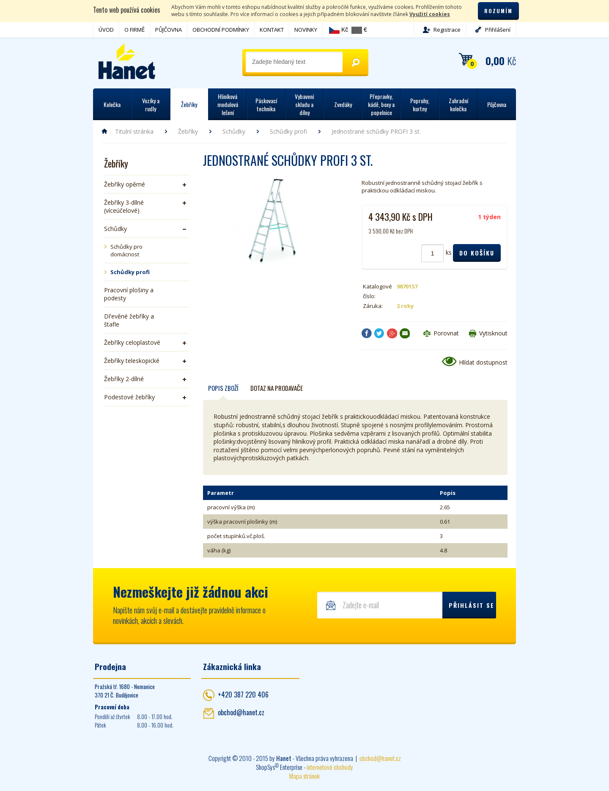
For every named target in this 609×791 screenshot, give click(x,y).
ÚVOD (106, 29)
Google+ (392, 333)
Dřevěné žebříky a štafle (129, 320)
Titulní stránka (134, 131)
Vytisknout (493, 333)
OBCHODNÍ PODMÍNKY (220, 29)
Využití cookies (429, 14)
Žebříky (188, 131)
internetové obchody (330, 767)
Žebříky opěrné (124, 184)
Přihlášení (497, 29)
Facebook (367, 333)
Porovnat (446, 333)
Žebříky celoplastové (132, 342)
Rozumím (498, 10)
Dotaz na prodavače (276, 388)
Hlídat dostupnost (483, 362)
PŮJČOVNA (168, 29)
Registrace (447, 29)
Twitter (379, 333)
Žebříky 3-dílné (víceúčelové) (124, 206)
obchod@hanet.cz (241, 712)
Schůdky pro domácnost (126, 250)
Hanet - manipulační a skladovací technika (127, 61)
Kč (338, 30)
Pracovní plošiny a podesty (129, 294)
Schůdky (233, 131)
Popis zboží (223, 388)
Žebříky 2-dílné (124, 379)
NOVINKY (305, 29)
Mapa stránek (304, 775)
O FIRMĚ (134, 29)
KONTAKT (272, 29)
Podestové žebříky (129, 397)
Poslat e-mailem (405, 333)
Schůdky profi (288, 131)
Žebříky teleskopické (131, 361)
